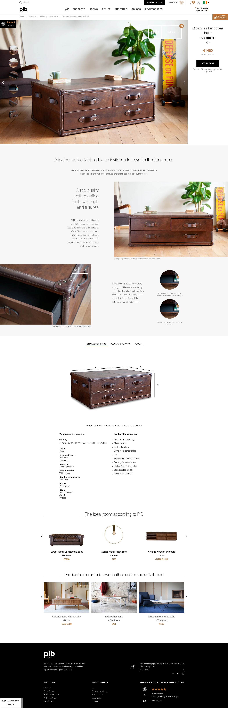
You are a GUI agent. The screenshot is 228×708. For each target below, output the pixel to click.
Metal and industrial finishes (126, 459)
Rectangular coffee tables (125, 463)
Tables (42, 17)
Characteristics (96, 344)
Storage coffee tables (123, 470)
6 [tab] (13, 115)
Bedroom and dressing (124, 440)
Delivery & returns (120, 344)
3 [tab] (13, 76)
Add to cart (208, 63)
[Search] (20, 2)
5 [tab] (13, 102)
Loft (115, 455)
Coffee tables (53, 17)
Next (184, 82)
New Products (153, 9)
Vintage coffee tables (123, 474)
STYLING (176, 3)
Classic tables (120, 443)
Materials (121, 9)
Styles (106, 9)
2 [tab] (13, 63)
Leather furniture (121, 447)
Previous (3, 82)
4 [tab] (13, 89)
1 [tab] (13, 50)
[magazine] (67, 9)
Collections (32, 17)
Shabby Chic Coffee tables (125, 466)
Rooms (93, 9)
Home (21, 17)
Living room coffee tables (125, 451)
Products (79, 9)
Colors (136, 9)
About (138, 344)
